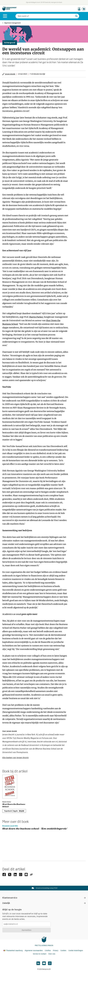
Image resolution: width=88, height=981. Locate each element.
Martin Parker (36, 317)
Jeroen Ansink (10, 74)
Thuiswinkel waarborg (13, 951)
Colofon (48, 951)
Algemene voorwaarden (34, 951)
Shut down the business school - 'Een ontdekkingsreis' (34, 828)
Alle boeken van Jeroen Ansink (15, 757)
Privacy (55, 951)
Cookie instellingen (75, 951)
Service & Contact (39, 954)
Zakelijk (44, 903)
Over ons (51, 954)
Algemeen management (12, 23)
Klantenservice (44, 897)
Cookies (63, 951)
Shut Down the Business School (13, 805)
